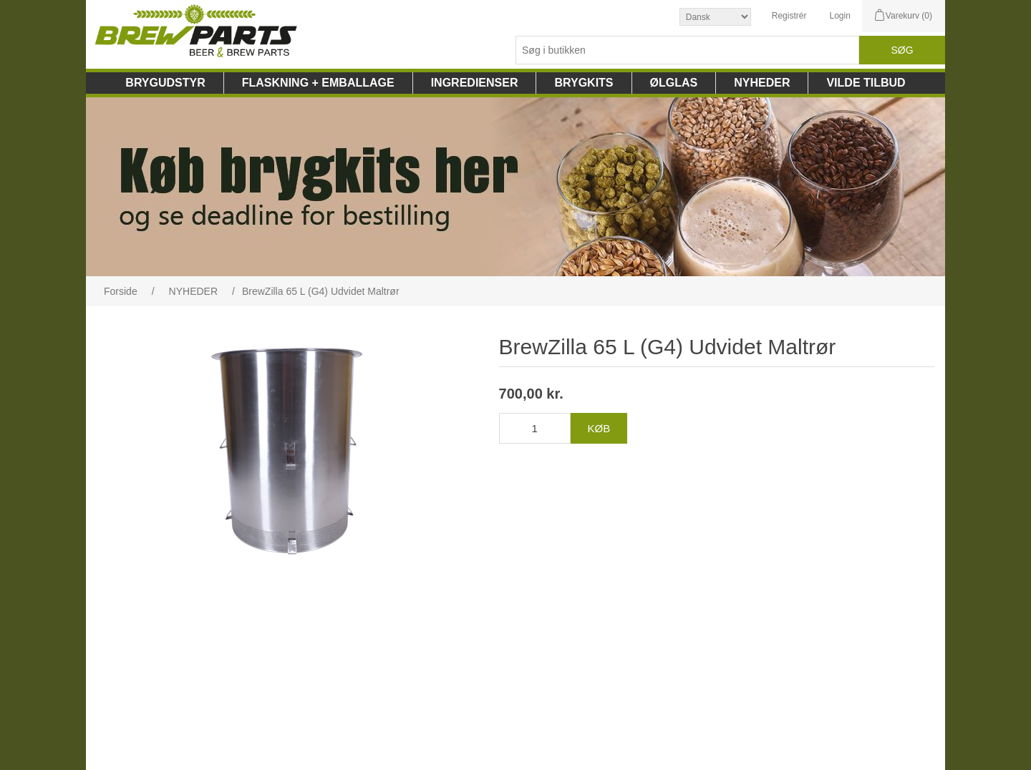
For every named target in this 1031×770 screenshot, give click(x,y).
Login (839, 16)
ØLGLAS (674, 83)
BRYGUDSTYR (165, 83)
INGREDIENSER (474, 83)
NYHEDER (762, 83)
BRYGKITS (583, 83)
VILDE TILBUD (865, 83)
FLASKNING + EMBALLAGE (318, 83)
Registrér (789, 16)
